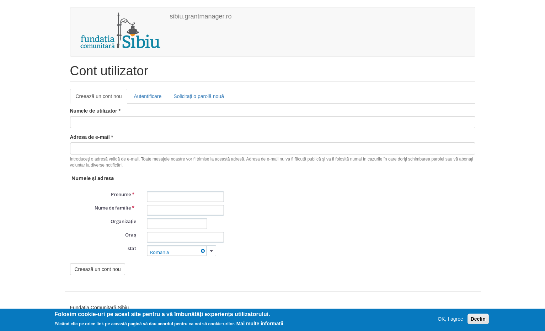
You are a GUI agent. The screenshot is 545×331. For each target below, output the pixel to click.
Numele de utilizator (95, 111)
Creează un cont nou (102, 98)
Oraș (130, 235)
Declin (478, 319)
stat (132, 248)
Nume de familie (114, 208)
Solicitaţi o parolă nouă (198, 96)
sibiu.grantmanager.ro (201, 16)
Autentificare (147, 96)
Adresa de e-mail (91, 137)
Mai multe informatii (259, 323)
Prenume (122, 194)
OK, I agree (450, 319)
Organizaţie (123, 221)
